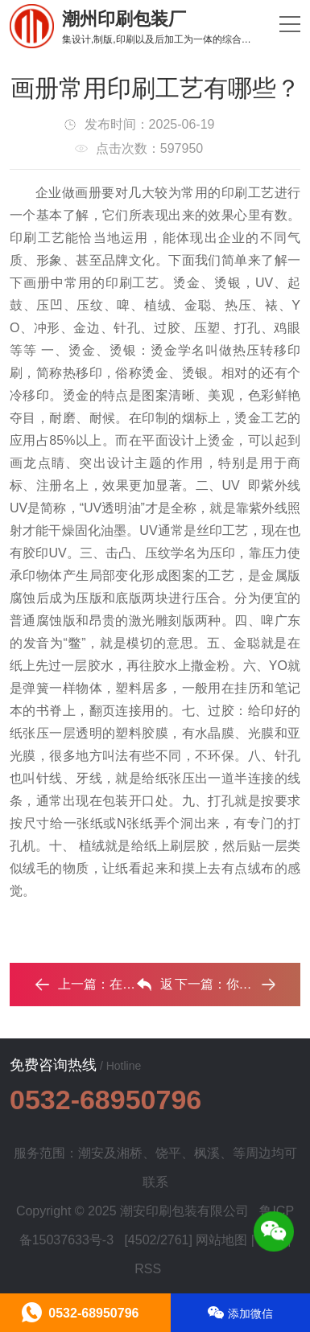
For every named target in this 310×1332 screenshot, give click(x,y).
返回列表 (154, 988)
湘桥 (130, 1153)
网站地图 (221, 1240)
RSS (147, 1269)
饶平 (168, 1153)
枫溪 (207, 1153)
